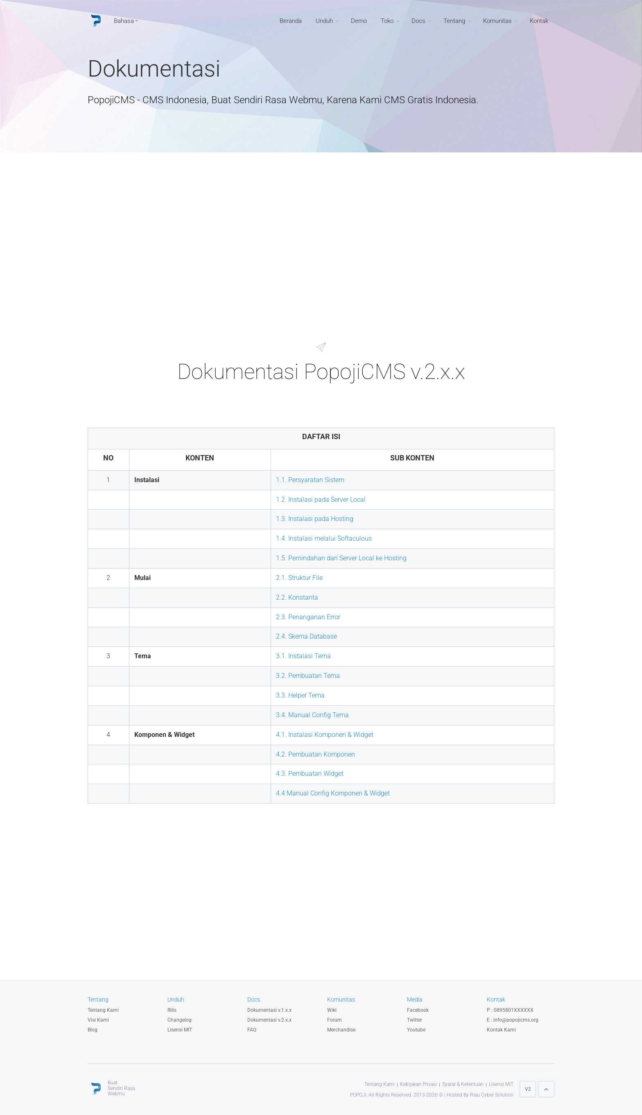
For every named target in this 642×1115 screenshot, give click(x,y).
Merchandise (341, 1030)
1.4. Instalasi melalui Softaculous (324, 538)
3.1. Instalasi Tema (303, 656)
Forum (334, 1020)
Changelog (179, 1020)
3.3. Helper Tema (300, 695)
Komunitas (497, 21)
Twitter (414, 1020)
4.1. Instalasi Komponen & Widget (324, 735)
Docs (418, 21)
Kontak (539, 21)
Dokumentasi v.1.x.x (269, 1010)
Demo (359, 21)
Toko (387, 21)
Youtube (416, 1030)
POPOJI (358, 1095)
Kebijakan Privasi (418, 1084)
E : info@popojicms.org (512, 1020)
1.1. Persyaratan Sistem (310, 480)
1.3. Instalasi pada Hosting (314, 519)
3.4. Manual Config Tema (312, 715)
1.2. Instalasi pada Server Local (321, 499)
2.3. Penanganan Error (308, 617)
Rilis (171, 1010)
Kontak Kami (501, 1030)
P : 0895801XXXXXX (510, 1010)
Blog (92, 1030)
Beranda (291, 21)
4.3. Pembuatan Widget (310, 773)
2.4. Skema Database (306, 636)
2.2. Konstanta (297, 597)
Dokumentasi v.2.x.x (269, 1020)
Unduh (324, 21)
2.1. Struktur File (299, 578)
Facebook (418, 1010)
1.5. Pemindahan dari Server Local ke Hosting (341, 558)
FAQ (251, 1030)
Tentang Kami (103, 1010)
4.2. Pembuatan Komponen (315, 754)
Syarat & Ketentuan (463, 1084)
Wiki (332, 1010)
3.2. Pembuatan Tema (308, 676)
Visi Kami (98, 1020)
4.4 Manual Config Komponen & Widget (333, 793)
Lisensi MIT (179, 1030)
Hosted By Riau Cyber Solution (480, 1095)
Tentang (454, 21)
